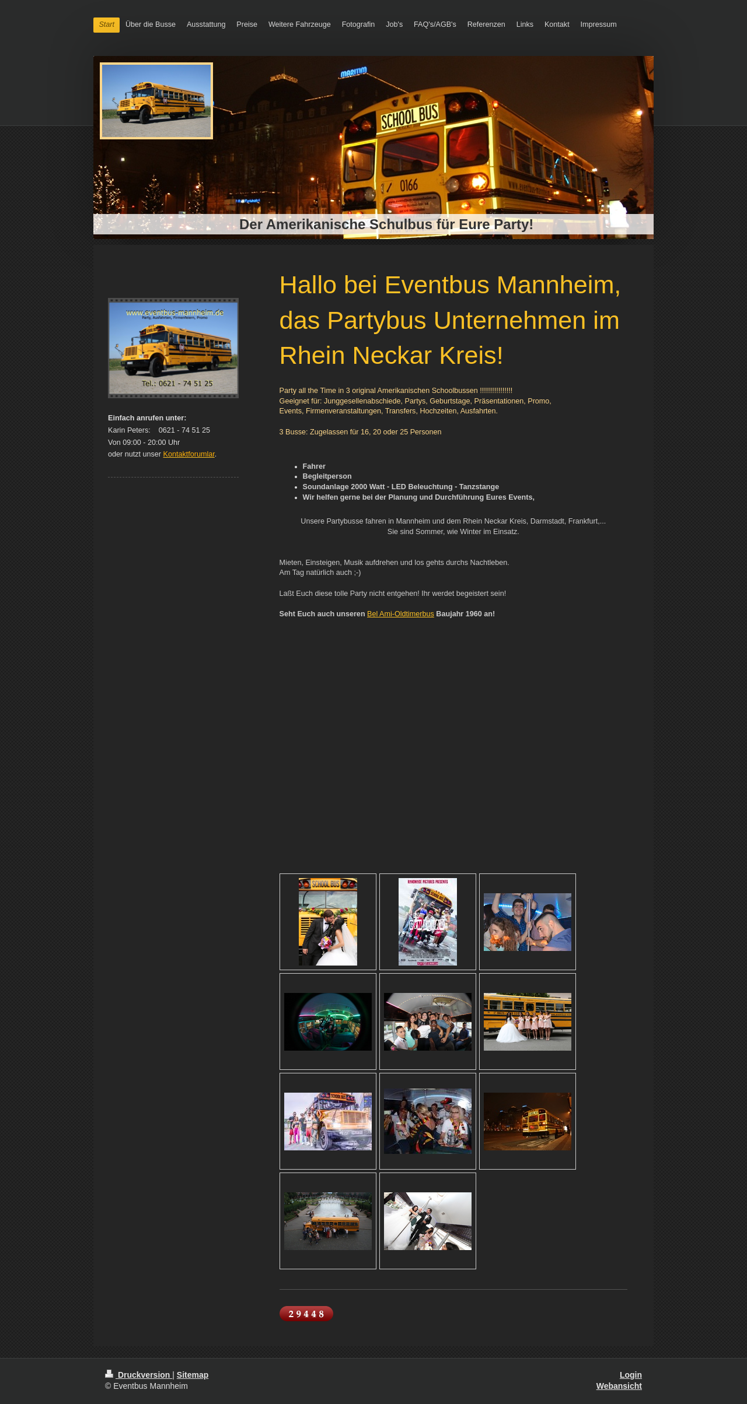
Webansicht (619, 1386)
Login (631, 1375)
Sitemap (192, 1375)
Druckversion (138, 1375)
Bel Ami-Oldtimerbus (400, 614)
